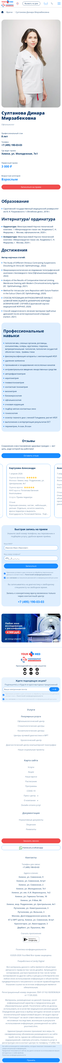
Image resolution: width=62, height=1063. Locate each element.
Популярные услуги (31, 716)
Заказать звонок (31, 841)
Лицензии (31, 824)
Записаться (31, 566)
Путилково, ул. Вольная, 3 (31, 912)
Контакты (31, 857)
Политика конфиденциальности (31, 949)
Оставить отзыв (31, 455)
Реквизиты (31, 829)
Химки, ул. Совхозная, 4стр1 (31, 881)
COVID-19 (31, 791)
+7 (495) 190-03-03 (31, 602)
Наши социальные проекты (31, 749)
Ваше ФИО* (8, 544)
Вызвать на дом (31, 3)
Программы (31, 786)
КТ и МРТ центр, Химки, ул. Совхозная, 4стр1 (31, 919)
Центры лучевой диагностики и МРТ (31, 735)
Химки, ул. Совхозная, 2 (31, 884)
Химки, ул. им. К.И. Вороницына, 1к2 (31, 892)
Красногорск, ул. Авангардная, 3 (31, 923)
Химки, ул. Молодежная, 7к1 (31, 888)
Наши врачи (31, 776)
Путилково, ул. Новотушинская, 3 (31, 908)
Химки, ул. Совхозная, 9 (31, 877)
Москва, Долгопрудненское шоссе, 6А (31, 916)
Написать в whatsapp (31, 847)
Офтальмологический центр (31, 721)
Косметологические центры (31, 730)
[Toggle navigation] (59, 3)
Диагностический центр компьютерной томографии (31, 745)
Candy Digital (38, 961)
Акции (31, 772)
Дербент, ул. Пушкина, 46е (31, 927)
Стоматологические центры (31, 726)
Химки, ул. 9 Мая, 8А (31, 900)
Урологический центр (31, 740)
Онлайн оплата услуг (31, 805)
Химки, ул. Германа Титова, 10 (31, 896)
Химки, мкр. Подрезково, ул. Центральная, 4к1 (31, 904)
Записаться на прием (31, 187)
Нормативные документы (31, 819)
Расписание (31, 781)
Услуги (31, 709)
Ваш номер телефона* (12, 554)
